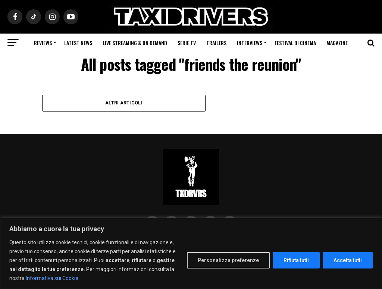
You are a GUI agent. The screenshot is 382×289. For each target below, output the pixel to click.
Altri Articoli (124, 103)
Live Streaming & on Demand (135, 43)
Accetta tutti (348, 260)
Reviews (43, 43)
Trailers (216, 43)
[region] (191, 253)
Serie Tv (187, 43)
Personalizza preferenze (228, 260)
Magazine (337, 43)
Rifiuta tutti (296, 260)
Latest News (78, 43)
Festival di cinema (295, 43)
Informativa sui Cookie (52, 278)
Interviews (249, 43)
